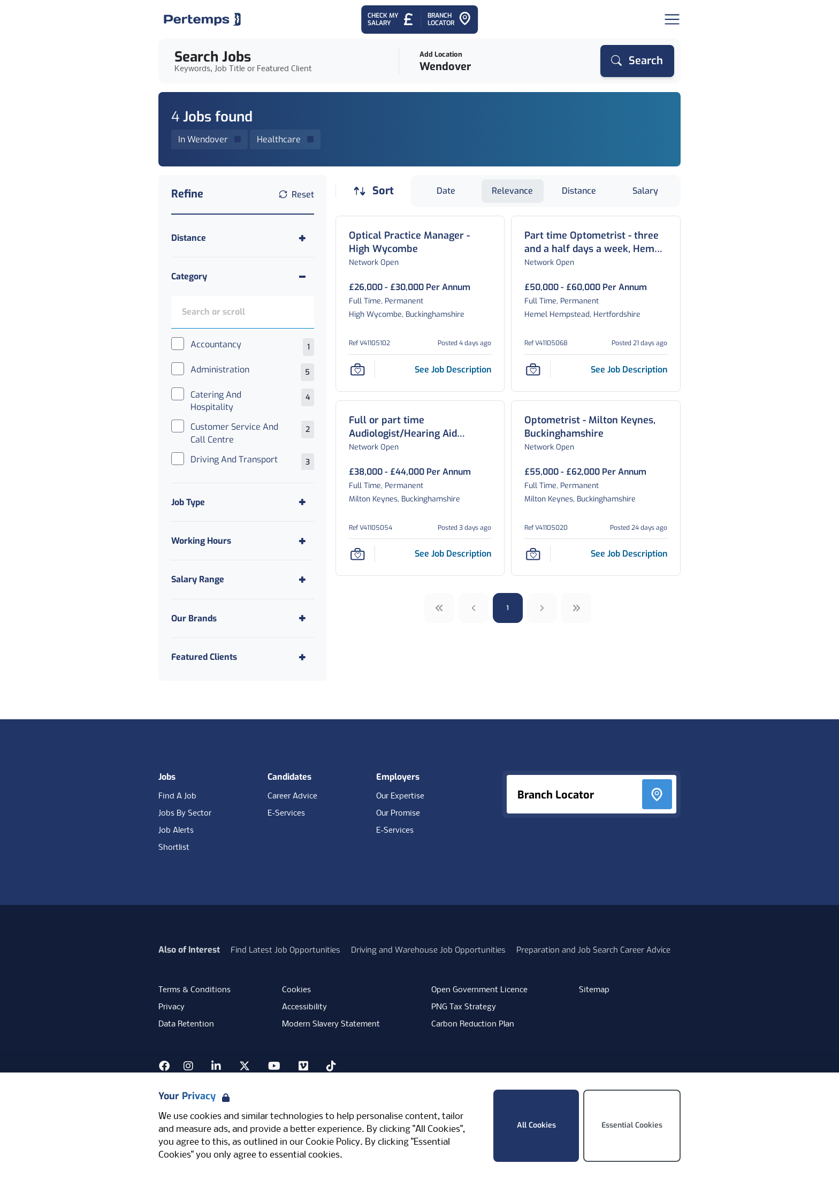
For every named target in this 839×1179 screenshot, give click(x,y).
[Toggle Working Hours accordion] (242, 541)
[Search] (637, 61)
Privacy (171, 1007)
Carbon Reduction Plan (472, 1024)
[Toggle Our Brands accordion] (242, 618)
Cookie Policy (333, 1142)
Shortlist (173, 847)
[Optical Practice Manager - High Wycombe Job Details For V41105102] (420, 242)
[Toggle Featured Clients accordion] (242, 657)
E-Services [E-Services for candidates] (286, 813)
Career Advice (292, 796)
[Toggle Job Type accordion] (242, 502)
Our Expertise (400, 796)
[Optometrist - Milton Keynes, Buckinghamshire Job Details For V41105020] (595, 427)
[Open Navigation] (672, 19)
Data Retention (186, 1024)
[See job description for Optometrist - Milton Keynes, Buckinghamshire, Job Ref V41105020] (629, 553)
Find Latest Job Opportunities (285, 950)
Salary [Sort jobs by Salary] (645, 190)
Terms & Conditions (194, 990)
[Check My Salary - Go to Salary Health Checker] (390, 19)
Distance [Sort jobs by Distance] (579, 190)
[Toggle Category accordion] (242, 276)
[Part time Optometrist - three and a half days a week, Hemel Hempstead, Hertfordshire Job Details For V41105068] (595, 242)
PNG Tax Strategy (463, 1007)
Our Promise (398, 813)
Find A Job (177, 796)
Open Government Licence (479, 990)
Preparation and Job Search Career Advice (593, 950)
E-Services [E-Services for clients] (395, 830)
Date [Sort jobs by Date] (446, 190)
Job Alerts (176, 830)
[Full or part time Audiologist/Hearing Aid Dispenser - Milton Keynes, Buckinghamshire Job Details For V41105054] (420, 427)
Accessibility (304, 1007)
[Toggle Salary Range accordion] (242, 579)
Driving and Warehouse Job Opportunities (428, 950)
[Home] (202, 19)
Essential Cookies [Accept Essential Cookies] (631, 1125)
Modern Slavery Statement (331, 1024)
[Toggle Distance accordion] (242, 238)
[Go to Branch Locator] (449, 19)
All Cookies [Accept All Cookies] (536, 1125)
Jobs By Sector (184, 813)
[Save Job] (357, 369)
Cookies (296, 990)
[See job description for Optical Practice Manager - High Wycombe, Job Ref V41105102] (453, 369)
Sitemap (594, 990)
